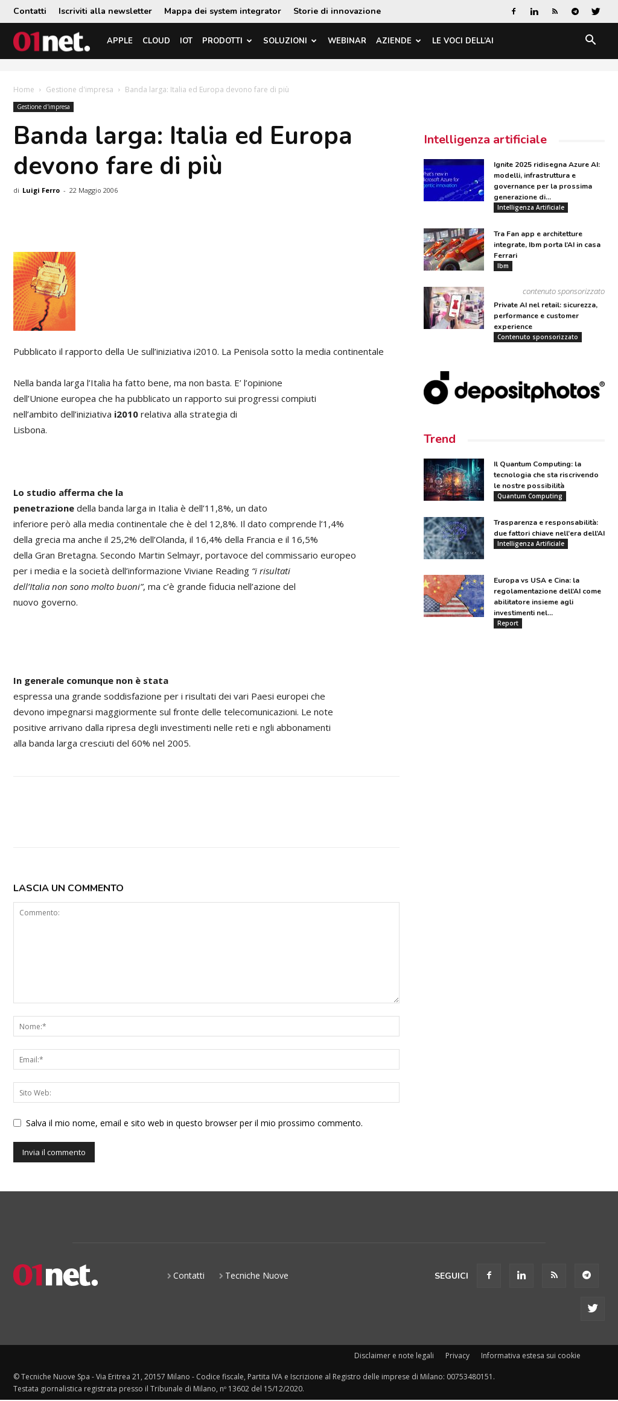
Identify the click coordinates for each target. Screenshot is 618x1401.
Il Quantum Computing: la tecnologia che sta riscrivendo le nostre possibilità (546, 475)
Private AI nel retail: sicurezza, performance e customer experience (545, 315)
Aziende (398, 41)
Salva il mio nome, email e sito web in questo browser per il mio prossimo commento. (194, 1123)
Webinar (347, 41)
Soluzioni (290, 41)
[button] (590, 42)
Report (507, 623)
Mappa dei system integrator (222, 11)
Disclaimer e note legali (394, 1355)
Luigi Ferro (41, 190)
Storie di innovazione (337, 11)
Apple (120, 41)
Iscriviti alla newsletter (105, 11)
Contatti (29, 11)
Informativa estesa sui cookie (531, 1355)
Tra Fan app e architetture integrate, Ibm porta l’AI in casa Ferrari (547, 244)
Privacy (457, 1355)
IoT (186, 41)
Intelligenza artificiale (485, 139)
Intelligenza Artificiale (530, 207)
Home (23, 89)
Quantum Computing (529, 496)
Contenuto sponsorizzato (537, 337)
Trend (440, 439)
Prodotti (227, 41)
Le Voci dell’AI (463, 41)
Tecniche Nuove (256, 1275)
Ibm (503, 266)
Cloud (156, 41)
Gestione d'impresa (79, 89)
